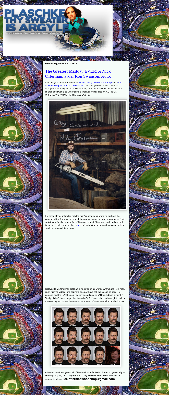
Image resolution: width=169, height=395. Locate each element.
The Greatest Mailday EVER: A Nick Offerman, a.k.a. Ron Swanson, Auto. (78, 74)
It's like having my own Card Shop (95, 82)
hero (80, 225)
